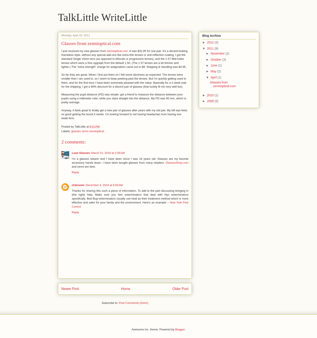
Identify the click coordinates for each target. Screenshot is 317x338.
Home (125, 289)
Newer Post (70, 289)
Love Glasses (81, 153)
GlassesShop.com (177, 162)
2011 (211, 48)
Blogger (180, 329)
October (216, 59)
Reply (75, 172)
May (214, 71)
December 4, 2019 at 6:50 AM (104, 185)
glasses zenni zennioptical (87, 131)
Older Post (180, 289)
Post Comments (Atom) (133, 303)
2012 (211, 42)
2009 (211, 101)
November (218, 53)
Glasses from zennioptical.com (223, 84)
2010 (211, 95)
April (214, 77)
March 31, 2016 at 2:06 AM (108, 153)
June (214, 65)
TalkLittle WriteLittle (102, 17)
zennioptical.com (117, 51)
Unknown (78, 185)
